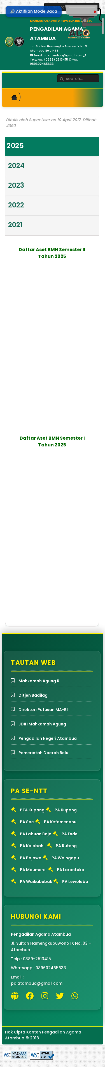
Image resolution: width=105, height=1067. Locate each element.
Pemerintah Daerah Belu (43, 753)
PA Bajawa (30, 858)
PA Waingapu (65, 858)
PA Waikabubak (36, 881)
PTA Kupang (32, 810)
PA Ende (70, 834)
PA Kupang (66, 810)
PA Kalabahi (32, 846)
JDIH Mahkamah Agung (42, 724)
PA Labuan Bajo (36, 834)
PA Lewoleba (75, 881)
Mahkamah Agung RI (39, 681)
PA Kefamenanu (60, 822)
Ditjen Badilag (33, 695)
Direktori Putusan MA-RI (43, 709)
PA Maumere (33, 870)
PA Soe (27, 822)
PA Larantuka (70, 870)
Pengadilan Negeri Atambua (47, 738)
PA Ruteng (66, 846)
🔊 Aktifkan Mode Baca (33, 11)
